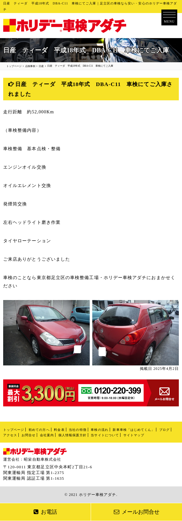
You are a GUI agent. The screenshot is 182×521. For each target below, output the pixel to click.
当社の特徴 (77, 429)
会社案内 (47, 435)
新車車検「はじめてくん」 (134, 429)
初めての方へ (39, 429)
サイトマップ (133, 435)
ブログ (164, 429)
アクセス (10, 435)
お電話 (45, 512)
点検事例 (30, 66)
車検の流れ (99, 429)
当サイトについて (105, 435)
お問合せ (29, 435)
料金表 (59, 429)
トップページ (13, 429)
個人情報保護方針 (72, 435)
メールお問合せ (136, 512)
